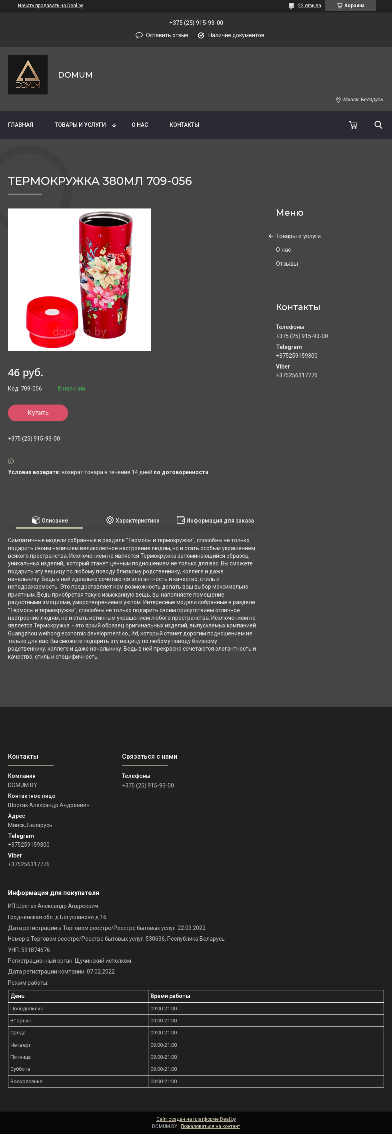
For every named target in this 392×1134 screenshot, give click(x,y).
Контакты (184, 125)
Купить (38, 413)
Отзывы (287, 263)
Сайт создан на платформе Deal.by (196, 1119)
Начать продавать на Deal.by (50, 5)
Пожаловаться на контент (210, 1126)
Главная (20, 125)
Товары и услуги (80, 125)
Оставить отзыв (167, 35)
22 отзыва (309, 5)
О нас (140, 125)
